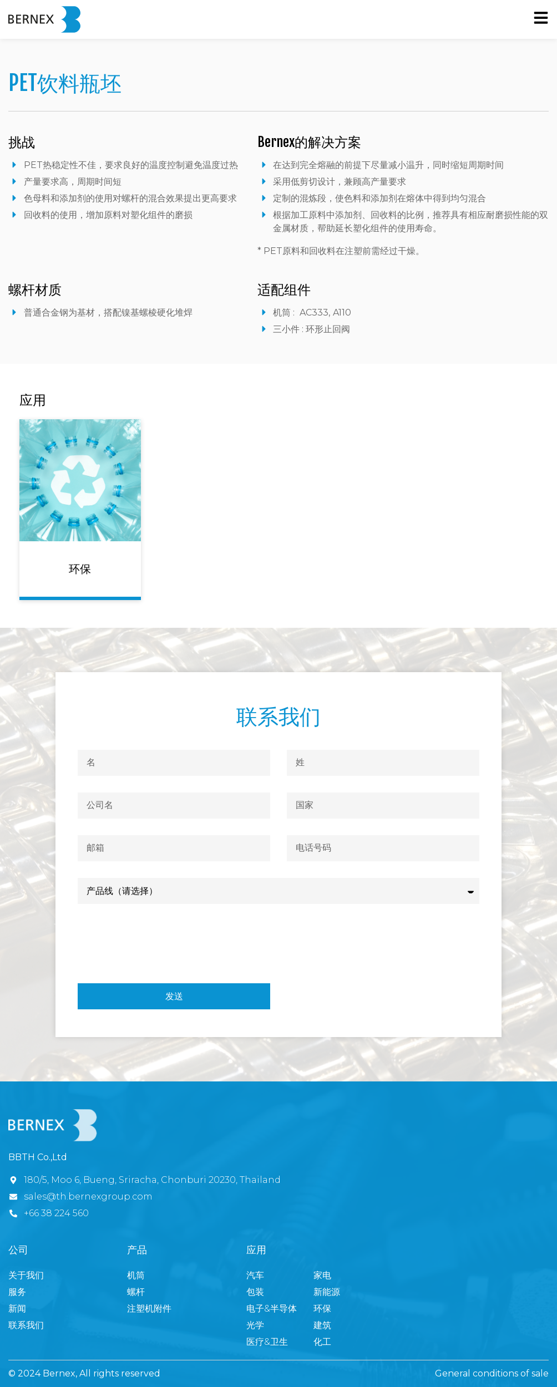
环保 (80, 569)
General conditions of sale (492, 1373)
